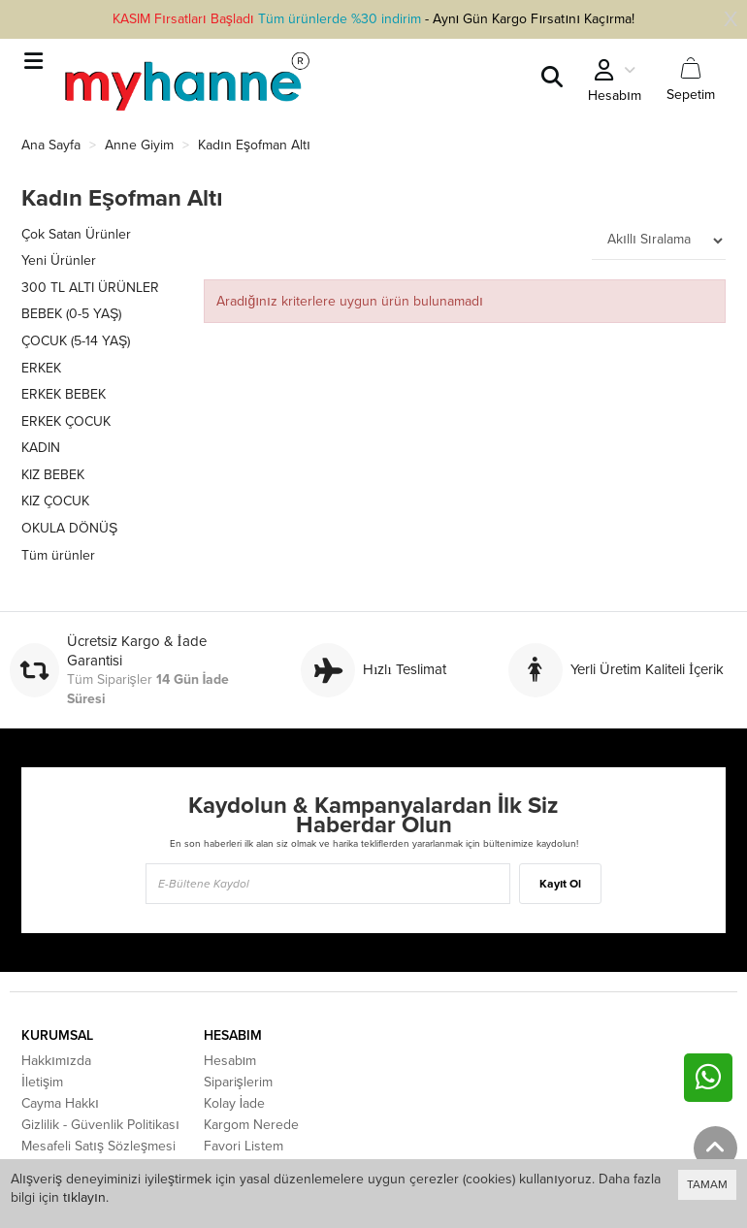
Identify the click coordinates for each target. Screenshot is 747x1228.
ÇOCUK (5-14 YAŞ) (75, 341)
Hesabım (230, 1060)
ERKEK (41, 368)
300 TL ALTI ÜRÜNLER (90, 287)
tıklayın (84, 1197)
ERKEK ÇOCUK (66, 421)
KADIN (40, 447)
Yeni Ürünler (58, 260)
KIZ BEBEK (52, 475)
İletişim (42, 1082)
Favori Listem (243, 1146)
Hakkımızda (56, 1060)
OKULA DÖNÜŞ (69, 528)
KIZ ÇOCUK (55, 501)
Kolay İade (235, 1103)
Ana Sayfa (51, 145)
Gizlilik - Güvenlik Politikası (100, 1125)
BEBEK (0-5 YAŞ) (71, 314)
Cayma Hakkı (60, 1103)
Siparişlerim (238, 1082)
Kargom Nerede (251, 1125)
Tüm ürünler (58, 555)
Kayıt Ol (560, 883)
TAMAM (707, 1184)
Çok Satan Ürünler (76, 234)
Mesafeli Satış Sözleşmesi (98, 1146)
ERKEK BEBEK (63, 394)
